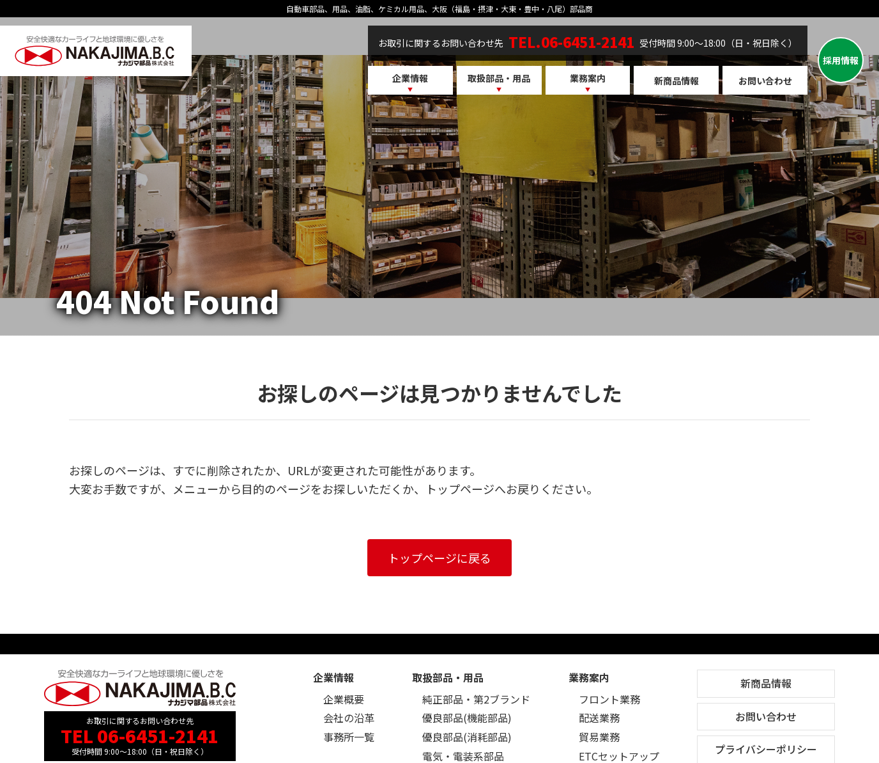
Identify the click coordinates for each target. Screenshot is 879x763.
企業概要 (343, 699)
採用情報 (841, 60)
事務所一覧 (348, 736)
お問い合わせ (765, 80)
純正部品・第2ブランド (476, 699)
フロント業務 (609, 699)
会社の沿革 (348, 717)
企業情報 (410, 78)
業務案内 (588, 78)
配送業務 (599, 717)
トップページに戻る (439, 557)
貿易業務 (599, 736)
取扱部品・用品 (499, 78)
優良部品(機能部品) (467, 717)
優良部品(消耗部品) (467, 736)
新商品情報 (676, 80)
